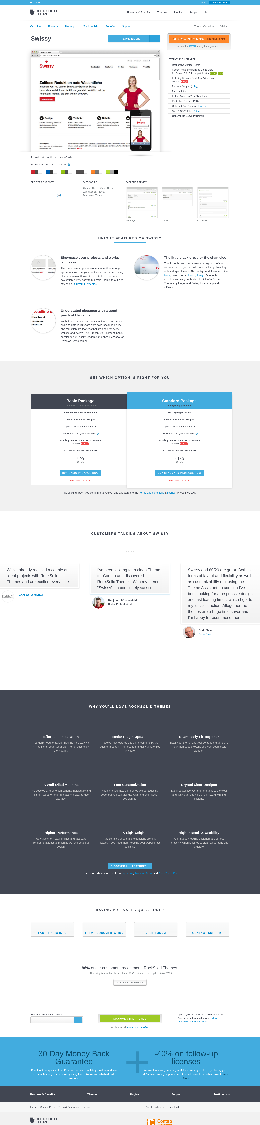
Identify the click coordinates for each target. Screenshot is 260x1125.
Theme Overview (204, 26)
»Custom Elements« (84, 284)
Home (205, 2)
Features (53, 26)
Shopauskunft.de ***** (223, 1114)
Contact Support (208, 933)
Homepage (142, 204)
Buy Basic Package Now (80, 473)
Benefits (107, 26)
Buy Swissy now (199, 39)
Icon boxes (213, 204)
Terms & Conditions (68, 1099)
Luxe (185, 26)
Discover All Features (129, 866)
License (202, 106)
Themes (163, 12)
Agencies (128, 873)
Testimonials (89, 26)
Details (195, 111)
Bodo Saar (205, 634)
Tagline (177, 204)
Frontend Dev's (144, 873)
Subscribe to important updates (47, 1014)
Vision (224, 26)
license (171, 492)
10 (133, 551)
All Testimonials (130, 982)
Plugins (179, 12)
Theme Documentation (104, 933)
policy (194, 86)
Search (224, 12)
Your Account (221, 2)
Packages (69, 26)
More (208, 12)
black (167, 275)
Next (138, 551)
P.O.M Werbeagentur (30, 594)
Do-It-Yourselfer (167, 873)
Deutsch (34, 2)
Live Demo (131, 39)
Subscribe (78, 1019)
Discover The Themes (130, 1019)
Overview (35, 26)
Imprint (33, 1099)
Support (194, 12)
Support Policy (47, 1099)
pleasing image (195, 275)
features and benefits (137, 1027)
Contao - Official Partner (159, 1115)
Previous (121, 551)
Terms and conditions (151, 492)
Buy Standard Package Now (179, 473)
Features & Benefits (140, 12)
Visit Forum (156, 933)
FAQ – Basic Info (52, 933)
